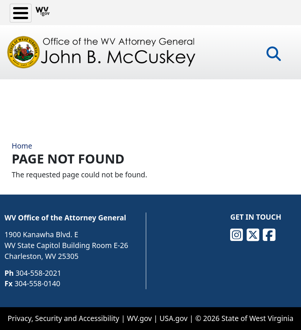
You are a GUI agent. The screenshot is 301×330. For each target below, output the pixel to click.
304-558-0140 (37, 283)
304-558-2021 (38, 273)
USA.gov (174, 318)
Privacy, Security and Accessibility (63, 318)
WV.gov (139, 318)
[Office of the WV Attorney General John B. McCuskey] (103, 52)
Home (22, 146)
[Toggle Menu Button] (20, 13)
